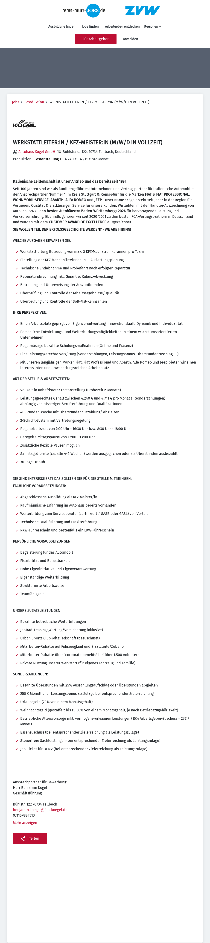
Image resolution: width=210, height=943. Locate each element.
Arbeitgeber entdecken (122, 27)
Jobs (15, 102)
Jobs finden (90, 27)
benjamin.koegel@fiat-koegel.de (40, 810)
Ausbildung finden (61, 27)
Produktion (35, 102)
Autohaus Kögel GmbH (36, 151)
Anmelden (130, 39)
